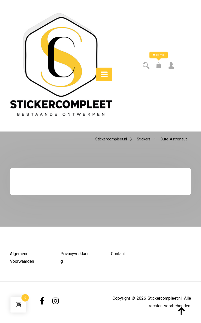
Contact (118, 253)
